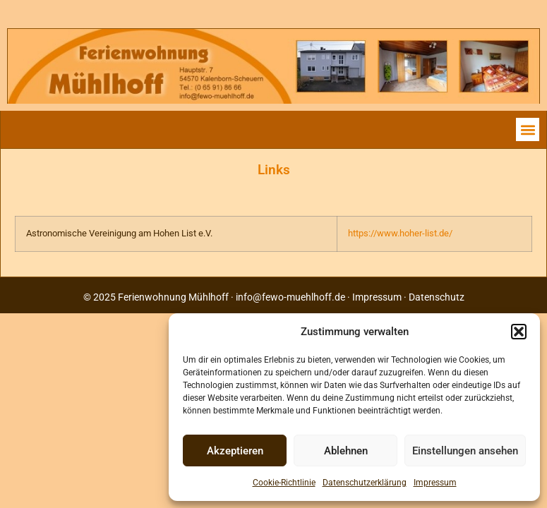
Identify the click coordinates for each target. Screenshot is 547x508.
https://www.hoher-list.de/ (400, 233)
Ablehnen (346, 451)
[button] (519, 332)
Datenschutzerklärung (365, 483)
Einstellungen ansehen (465, 451)
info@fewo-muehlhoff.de (290, 297)
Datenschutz (436, 297)
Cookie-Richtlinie (284, 483)
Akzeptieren (235, 451)
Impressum (435, 483)
